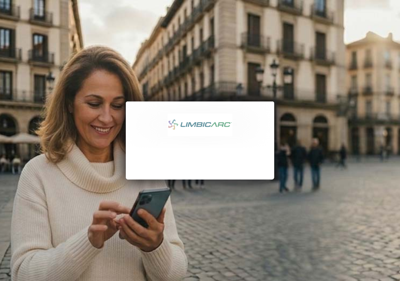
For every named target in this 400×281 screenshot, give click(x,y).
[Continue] (200, 188)
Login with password (200, 162)
